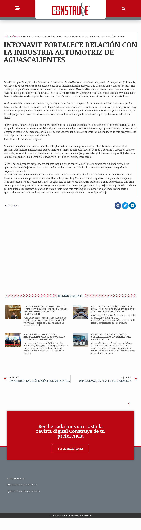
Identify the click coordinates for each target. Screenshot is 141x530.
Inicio (6, 36)
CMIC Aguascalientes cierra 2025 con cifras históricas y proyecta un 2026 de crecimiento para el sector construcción (46, 310)
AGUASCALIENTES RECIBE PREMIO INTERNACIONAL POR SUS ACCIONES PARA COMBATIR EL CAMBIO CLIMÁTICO (44, 337)
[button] (123, 9)
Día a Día (15, 36)
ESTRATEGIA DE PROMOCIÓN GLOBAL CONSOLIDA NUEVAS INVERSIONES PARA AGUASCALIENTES (111, 337)
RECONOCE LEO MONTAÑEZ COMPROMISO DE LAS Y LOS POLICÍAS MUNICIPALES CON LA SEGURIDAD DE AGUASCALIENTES (113, 309)
